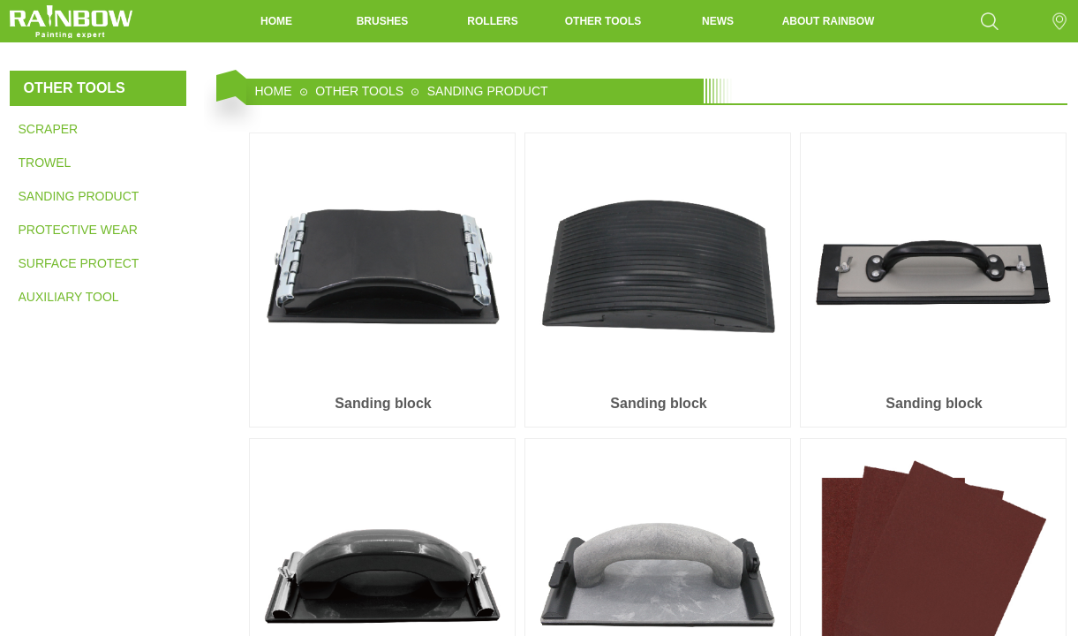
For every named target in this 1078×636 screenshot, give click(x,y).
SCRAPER (49, 129)
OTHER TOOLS (603, 21)
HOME (276, 21)
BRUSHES (383, 21)
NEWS (718, 21)
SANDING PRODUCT (79, 196)
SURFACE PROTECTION (79, 263)
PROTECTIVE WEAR (78, 230)
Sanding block (383, 403)
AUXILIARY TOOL (69, 297)
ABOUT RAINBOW (828, 21)
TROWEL (45, 162)
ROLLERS (492, 21)
